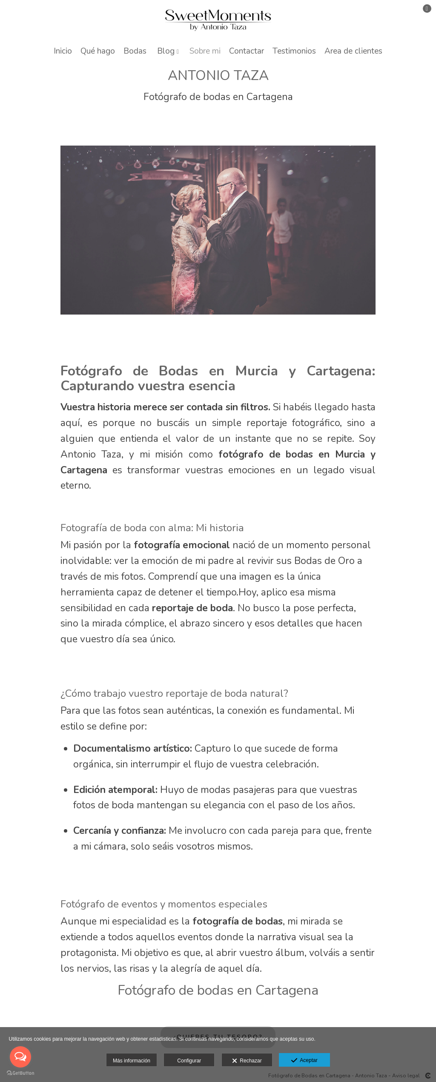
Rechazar (247, 1061)
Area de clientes (353, 51)
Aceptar (304, 1060)
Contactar (246, 51)
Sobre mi (205, 51)
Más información (131, 1061)
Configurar (189, 1061)
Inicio (63, 51)
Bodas (134, 51)
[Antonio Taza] (218, 20)
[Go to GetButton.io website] (20, 1073)
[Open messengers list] (20, 1057)
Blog (166, 51)
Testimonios (294, 51)
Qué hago (97, 51)
